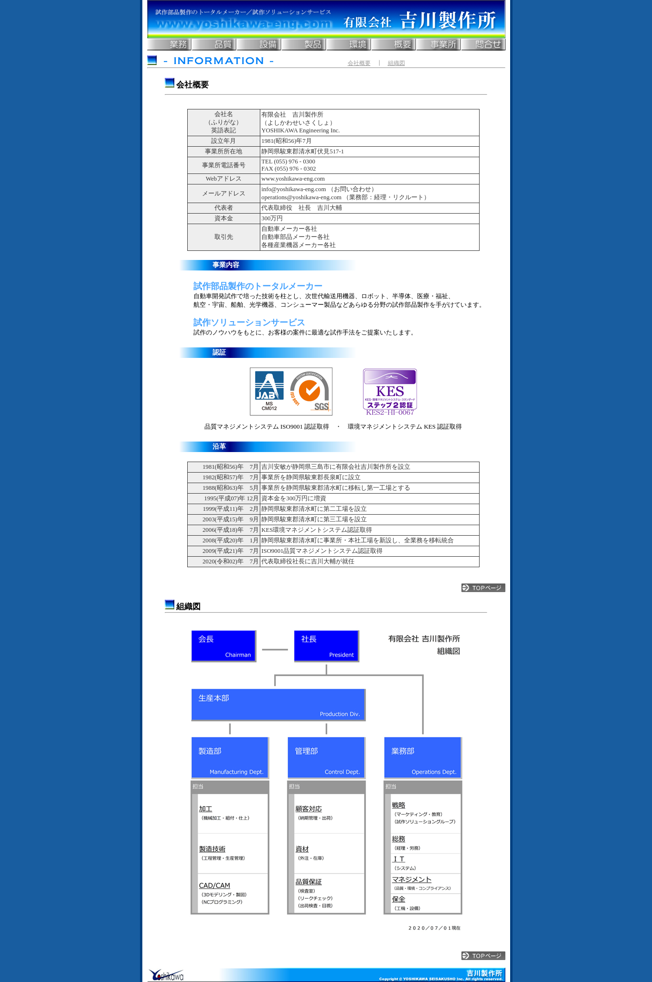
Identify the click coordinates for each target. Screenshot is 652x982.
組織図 (396, 63)
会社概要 (359, 63)
